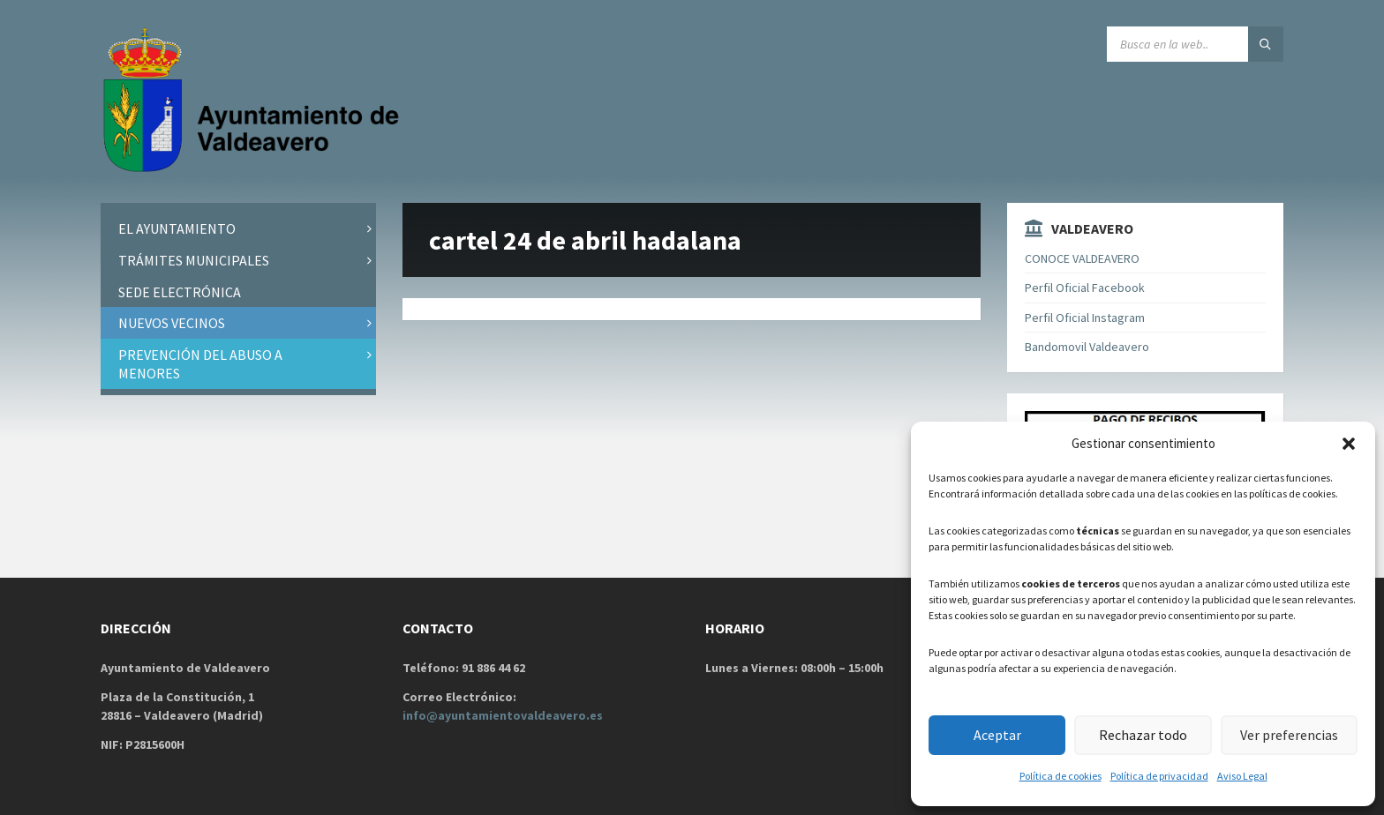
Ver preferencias (1289, 735)
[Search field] (1195, 44)
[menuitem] (238, 228)
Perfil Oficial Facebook (1085, 287)
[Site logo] (255, 168)
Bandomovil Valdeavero (1087, 347)
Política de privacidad (1159, 775)
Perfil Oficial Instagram (1085, 317)
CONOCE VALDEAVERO (1082, 258)
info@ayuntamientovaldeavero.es (502, 715)
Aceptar (997, 735)
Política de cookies (1060, 775)
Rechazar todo (1142, 735)
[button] (1349, 443)
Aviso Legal (1242, 775)
